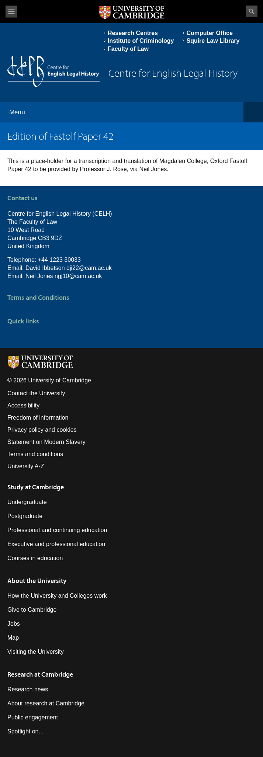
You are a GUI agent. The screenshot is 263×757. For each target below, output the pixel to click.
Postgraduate (24, 516)
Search (251, 11)
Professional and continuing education (57, 530)
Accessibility (23, 405)
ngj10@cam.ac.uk (78, 276)
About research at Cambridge (45, 703)
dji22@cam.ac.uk (89, 268)
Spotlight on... (25, 731)
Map (13, 638)
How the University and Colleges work (57, 596)
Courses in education (35, 558)
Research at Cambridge (40, 674)
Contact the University (36, 393)
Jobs (13, 624)
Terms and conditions (35, 454)
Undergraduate (27, 502)
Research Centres (133, 33)
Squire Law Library (212, 41)
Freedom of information (37, 417)
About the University (36, 580)
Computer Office (209, 33)
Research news (27, 689)
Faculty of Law (128, 49)
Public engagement (32, 717)
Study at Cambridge (35, 487)
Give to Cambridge (31, 610)
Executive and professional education (56, 544)
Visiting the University (35, 652)
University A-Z (25, 466)
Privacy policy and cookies (42, 430)
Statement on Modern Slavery (46, 442)
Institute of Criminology (141, 41)
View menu (11, 12)
